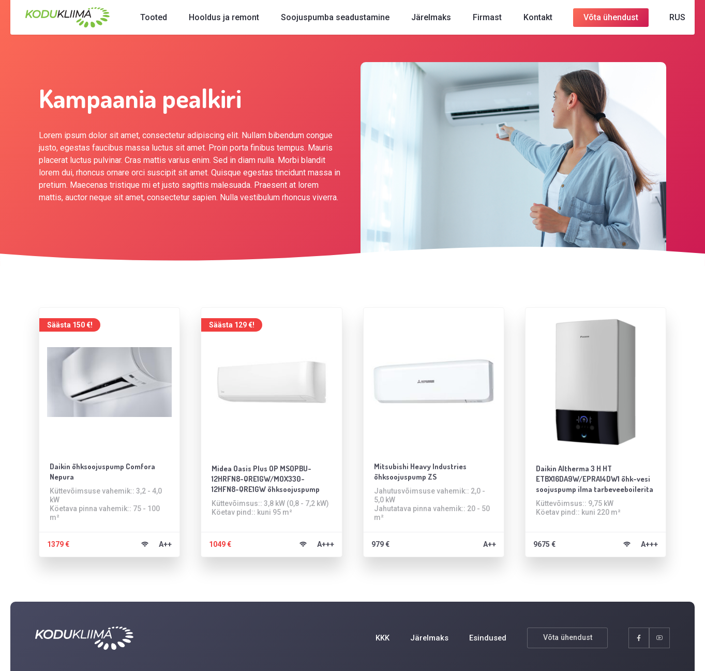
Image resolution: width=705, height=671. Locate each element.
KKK (378, 638)
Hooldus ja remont (221, 20)
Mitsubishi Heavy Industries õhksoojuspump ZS (424, 468)
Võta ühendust (598, 18)
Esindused (486, 638)
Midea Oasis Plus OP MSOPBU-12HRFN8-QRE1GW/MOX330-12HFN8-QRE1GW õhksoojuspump (271, 476)
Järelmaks (420, 20)
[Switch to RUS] (661, 21)
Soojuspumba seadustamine (327, 20)
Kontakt (526, 20)
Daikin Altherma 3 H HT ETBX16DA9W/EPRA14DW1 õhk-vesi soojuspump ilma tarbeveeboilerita (591, 478)
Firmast (475, 20)
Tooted (152, 20)
